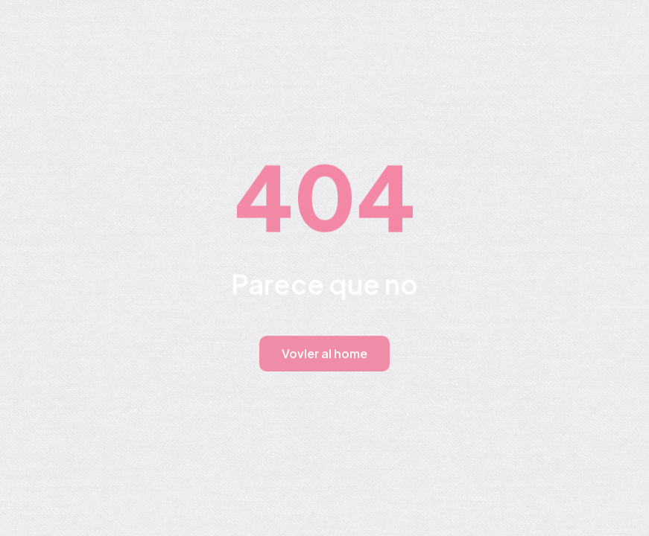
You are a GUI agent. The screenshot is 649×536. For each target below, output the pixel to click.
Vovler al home (324, 353)
